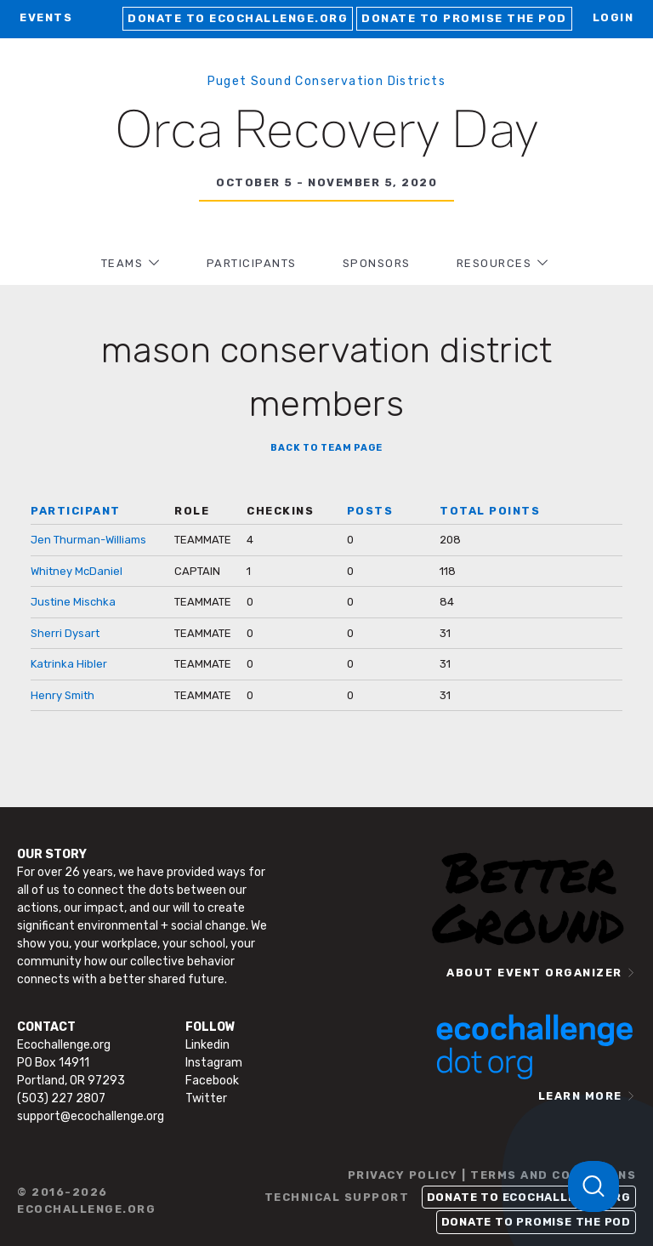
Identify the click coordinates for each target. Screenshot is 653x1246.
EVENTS (46, 17)
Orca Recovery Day (327, 132)
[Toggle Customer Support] (593, 1186)
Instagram (213, 1062)
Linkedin (207, 1045)
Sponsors (377, 263)
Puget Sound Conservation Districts (326, 81)
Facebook (212, 1080)
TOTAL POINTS (490, 510)
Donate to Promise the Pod (464, 18)
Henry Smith (62, 695)
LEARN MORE (580, 1096)
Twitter (206, 1098)
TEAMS (122, 263)
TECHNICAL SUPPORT (337, 1197)
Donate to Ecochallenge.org (238, 18)
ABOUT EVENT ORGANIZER (534, 972)
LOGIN (613, 17)
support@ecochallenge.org (90, 1116)
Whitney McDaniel (76, 571)
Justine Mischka (73, 601)
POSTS (370, 510)
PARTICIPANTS (252, 263)
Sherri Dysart (65, 633)
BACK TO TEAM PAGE (326, 447)
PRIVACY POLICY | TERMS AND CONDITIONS (492, 1175)
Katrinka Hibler (69, 663)
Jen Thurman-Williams (88, 539)
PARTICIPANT (76, 510)
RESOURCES (494, 263)
